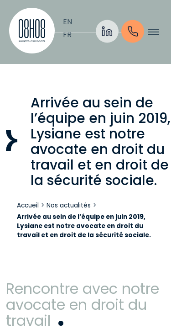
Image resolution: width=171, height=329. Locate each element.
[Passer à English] (67, 22)
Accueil (28, 205)
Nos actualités (69, 205)
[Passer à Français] (67, 34)
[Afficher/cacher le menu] (153, 32)
